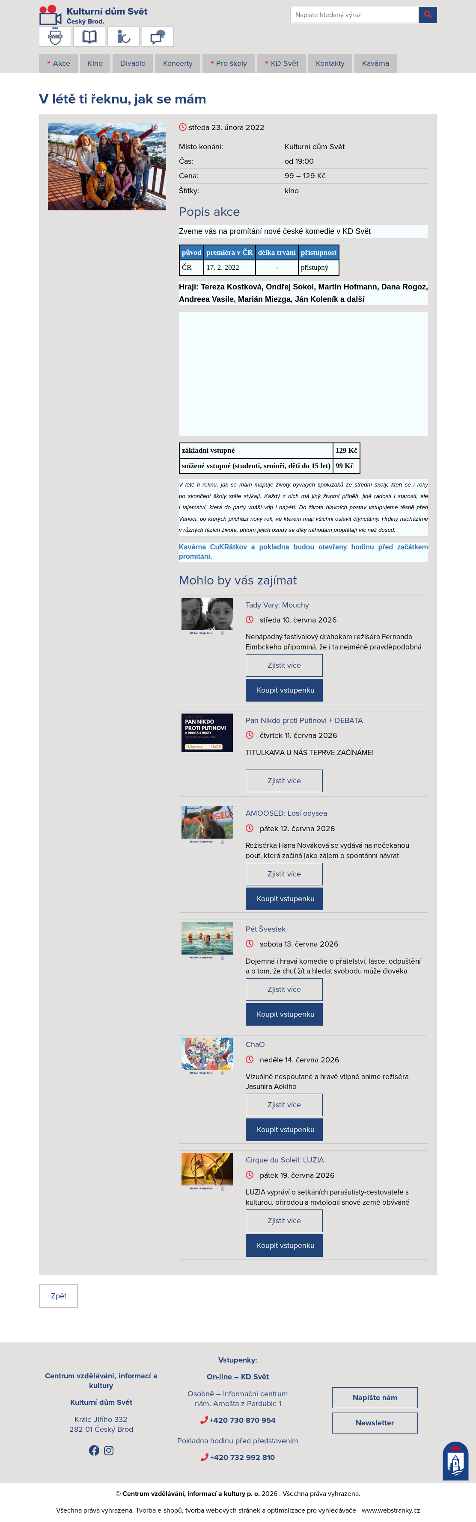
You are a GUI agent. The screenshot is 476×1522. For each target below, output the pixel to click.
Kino (95, 63)
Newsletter (375, 1423)
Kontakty (330, 63)
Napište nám (375, 1397)
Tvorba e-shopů (159, 1510)
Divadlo (133, 63)
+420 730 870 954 (243, 1420)
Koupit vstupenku (286, 690)
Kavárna (375, 63)
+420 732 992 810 (242, 1457)
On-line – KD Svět (238, 1376)
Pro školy (231, 63)
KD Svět (284, 63)
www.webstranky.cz (391, 1510)
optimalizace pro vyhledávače (311, 1510)
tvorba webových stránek (222, 1510)
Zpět (58, 1296)
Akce (61, 63)
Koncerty (178, 63)
